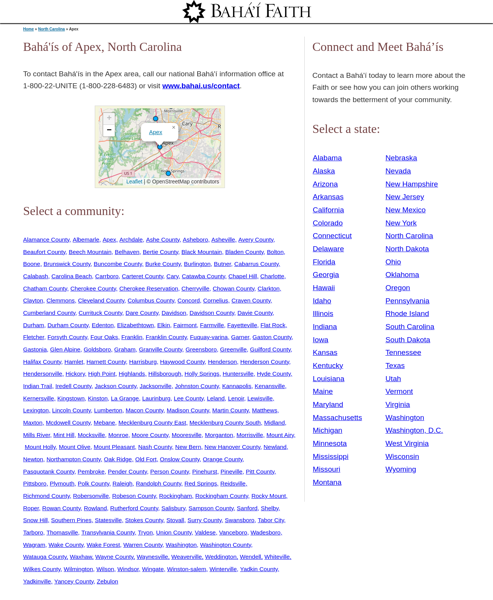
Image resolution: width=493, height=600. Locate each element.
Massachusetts (337, 417)
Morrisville (249, 435)
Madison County (188, 410)
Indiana (325, 327)
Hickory (75, 373)
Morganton (219, 435)
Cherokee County (93, 288)
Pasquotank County (48, 471)
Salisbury (173, 508)
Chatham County (45, 288)
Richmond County (46, 495)
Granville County (160, 349)
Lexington (36, 410)
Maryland (328, 404)
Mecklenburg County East (152, 422)
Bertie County (160, 252)
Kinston (97, 398)
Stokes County (144, 520)
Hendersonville (42, 373)
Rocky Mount (269, 495)
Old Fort (145, 459)
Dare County (142, 312)
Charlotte (272, 276)
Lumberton (108, 410)
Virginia (398, 404)
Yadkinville (37, 581)
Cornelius (215, 300)
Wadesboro (265, 532)
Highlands (132, 373)
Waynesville (152, 556)
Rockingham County (221, 495)
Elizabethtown (135, 325)
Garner (240, 337)
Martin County (230, 410)
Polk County (93, 483)
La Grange (125, 398)
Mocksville (91, 435)
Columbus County (150, 300)
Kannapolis (237, 386)
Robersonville (91, 495)
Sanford (247, 508)
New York (401, 223)
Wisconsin (402, 456)
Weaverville (186, 556)
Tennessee (403, 352)
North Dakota (407, 249)
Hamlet (73, 361)
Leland (216, 398)
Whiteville (277, 556)
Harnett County (106, 361)
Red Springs (200, 483)
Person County (169, 471)
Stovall (175, 520)
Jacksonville (156, 386)
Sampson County (211, 508)
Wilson (105, 569)
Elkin (163, 325)
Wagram (34, 544)
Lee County (188, 398)
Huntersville (238, 373)
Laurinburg (156, 398)
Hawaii (324, 288)
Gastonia (35, 349)
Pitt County (260, 471)
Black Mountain (201, 252)
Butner (222, 264)
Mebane (104, 422)
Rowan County (61, 508)
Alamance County (46, 239)
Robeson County (134, 495)
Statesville (108, 520)
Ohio (393, 262)
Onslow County (180, 459)
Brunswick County (67, 264)
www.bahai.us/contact (201, 86)
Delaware (328, 249)
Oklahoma (402, 275)
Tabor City (271, 520)
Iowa (321, 340)
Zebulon (107, 581)
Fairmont (185, 325)
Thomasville (62, 532)
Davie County (255, 312)
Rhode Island (407, 313)
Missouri (326, 469)
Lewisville (260, 398)
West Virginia (407, 443)
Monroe (118, 435)
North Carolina (51, 29)
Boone (31, 264)
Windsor (128, 569)
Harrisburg (143, 361)
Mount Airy (280, 435)
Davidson (174, 312)
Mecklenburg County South (225, 422)
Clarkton (269, 288)
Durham (33, 325)
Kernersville (38, 398)
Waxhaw (81, 556)
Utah (393, 379)
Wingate (153, 569)
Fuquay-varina (209, 337)
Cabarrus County (256, 264)
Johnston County (197, 386)
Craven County (250, 300)
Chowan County (233, 288)
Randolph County (158, 483)
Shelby (269, 508)
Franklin (132, 337)
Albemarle (86, 239)
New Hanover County (232, 447)
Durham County (67, 325)
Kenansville (270, 386)
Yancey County (74, 581)
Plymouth (62, 483)
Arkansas (328, 197)
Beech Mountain (90, 252)
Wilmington (78, 569)
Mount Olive (75, 447)
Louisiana (328, 379)
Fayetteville (242, 325)
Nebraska (401, 158)
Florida (324, 262)
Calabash (35, 276)
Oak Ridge (118, 459)
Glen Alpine (65, 349)
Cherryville (195, 288)
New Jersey (405, 197)
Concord (189, 300)
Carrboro (107, 276)
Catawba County (203, 276)
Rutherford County (134, 508)
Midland (274, 422)
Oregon (398, 288)
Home (28, 29)
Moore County (150, 435)
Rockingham (175, 495)
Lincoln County (71, 410)
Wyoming (401, 469)
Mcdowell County (68, 422)
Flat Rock (272, 325)
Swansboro (240, 520)
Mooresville (187, 435)
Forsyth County (67, 337)
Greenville (233, 349)
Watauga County (45, 556)
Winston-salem (186, 569)
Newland (275, 447)
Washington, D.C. (414, 430)
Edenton (103, 325)
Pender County (127, 471)
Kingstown (71, 398)
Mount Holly (40, 447)
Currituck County (100, 312)
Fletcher (33, 337)
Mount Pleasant (114, 447)
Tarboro (33, 532)
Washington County (225, 544)
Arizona (325, 184)
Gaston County (272, 337)
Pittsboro (35, 483)
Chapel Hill (242, 276)
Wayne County (114, 556)
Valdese (205, 532)
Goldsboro (97, 349)
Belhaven (127, 252)
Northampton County (74, 459)
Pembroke (90, 471)
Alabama (327, 158)
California (328, 210)
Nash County (155, 447)
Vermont (399, 391)
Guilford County (270, 349)
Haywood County (182, 361)
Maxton (32, 422)
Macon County (144, 410)
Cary (172, 276)
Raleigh (122, 483)
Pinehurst (204, 471)
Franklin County (166, 337)
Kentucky (328, 365)
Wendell (250, 556)
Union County (173, 532)
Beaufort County (44, 252)
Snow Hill (35, 520)
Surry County (205, 520)
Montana (327, 482)
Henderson (222, 361)
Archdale (131, 239)
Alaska (324, 171)
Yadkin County (259, 569)
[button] (160, 147)
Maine (323, 391)
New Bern (188, 447)
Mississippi (331, 456)
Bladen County (244, 252)
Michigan (327, 430)
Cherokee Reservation (148, 288)
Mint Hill (64, 435)
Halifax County (42, 361)
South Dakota (408, 340)
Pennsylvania (407, 301)
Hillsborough (164, 373)
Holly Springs (201, 373)
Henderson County (264, 361)
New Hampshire (412, 184)
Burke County (163, 264)
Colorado (328, 223)
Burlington (197, 264)
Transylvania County (107, 532)
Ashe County (162, 239)
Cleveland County (101, 300)
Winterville (223, 569)
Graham (125, 349)
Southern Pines (71, 520)
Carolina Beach (71, 276)
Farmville (212, 325)
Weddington (221, 556)
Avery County (255, 239)
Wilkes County (41, 569)
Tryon (145, 532)
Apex (155, 132)
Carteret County (142, 276)
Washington (181, 544)
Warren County (143, 544)
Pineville (231, 471)
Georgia (326, 275)
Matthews (264, 410)
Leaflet (133, 181)
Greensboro (201, 349)
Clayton (33, 300)
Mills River (36, 435)
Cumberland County (49, 312)
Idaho (322, 301)
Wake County (66, 544)
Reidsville (233, 483)
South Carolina (410, 327)
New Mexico (406, 210)
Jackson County (115, 386)
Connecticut (332, 236)
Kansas (325, 352)
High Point (102, 373)
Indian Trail (37, 386)
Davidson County (211, 312)
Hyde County (274, 373)
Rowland (95, 508)
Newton (33, 459)
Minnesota (330, 443)
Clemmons (61, 300)
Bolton (275, 252)
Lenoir (236, 398)
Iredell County (73, 386)
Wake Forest (103, 544)
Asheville (223, 239)
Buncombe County (118, 264)
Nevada (398, 171)
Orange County (223, 459)
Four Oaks (104, 337)
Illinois (323, 313)
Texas (395, 365)
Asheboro (195, 239)
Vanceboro (233, 532)
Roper (31, 508)
